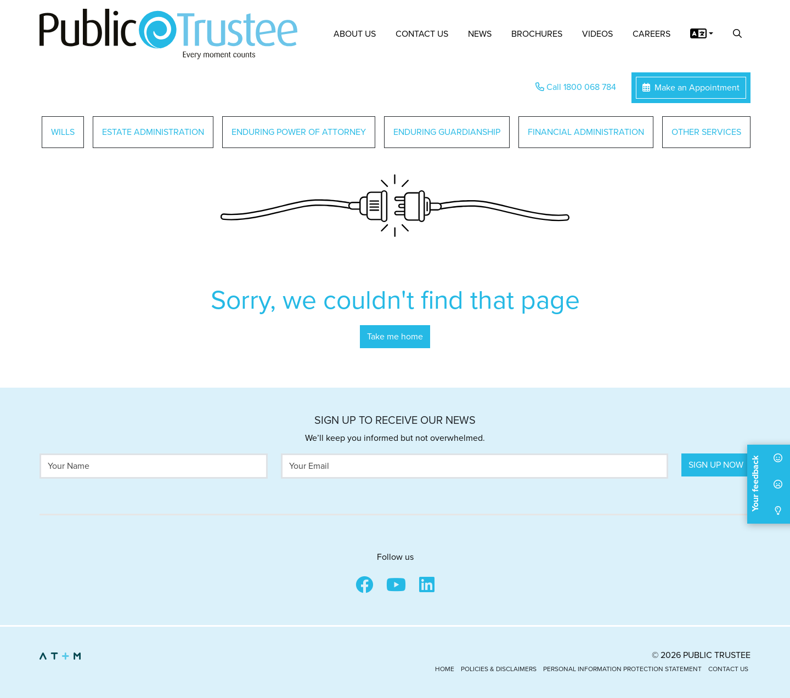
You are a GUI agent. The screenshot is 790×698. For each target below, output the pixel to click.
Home (444, 669)
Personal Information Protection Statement (622, 669)
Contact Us (422, 34)
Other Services (706, 132)
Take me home (395, 336)
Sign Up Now (716, 464)
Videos (597, 34)
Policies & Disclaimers (499, 669)
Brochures (536, 34)
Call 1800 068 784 (575, 87)
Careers (651, 34)
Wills (63, 132)
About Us (355, 34)
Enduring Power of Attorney (299, 132)
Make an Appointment (691, 87)
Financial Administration (586, 132)
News (480, 34)
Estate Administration (153, 132)
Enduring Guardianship (446, 132)
